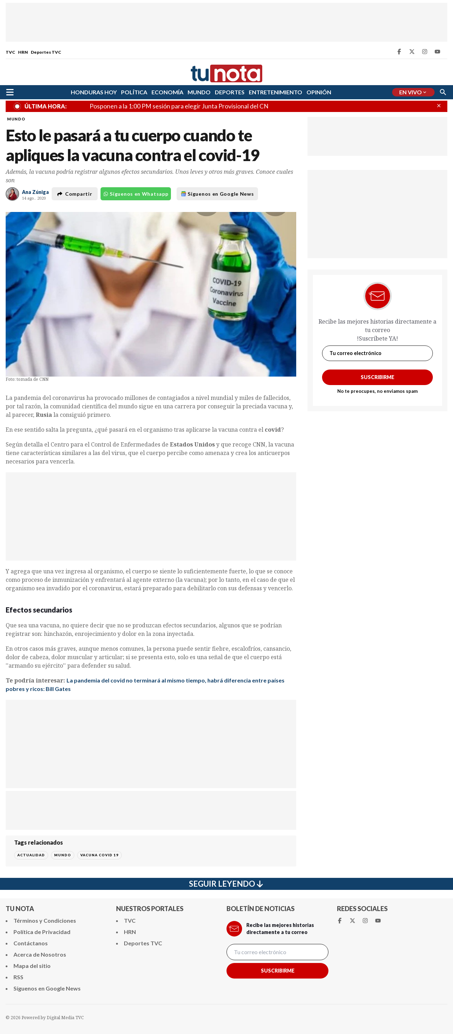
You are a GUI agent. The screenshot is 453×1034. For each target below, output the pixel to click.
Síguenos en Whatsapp (135, 194)
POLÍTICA (134, 92)
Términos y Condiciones (44, 920)
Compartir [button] (74, 194)
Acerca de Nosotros (39, 954)
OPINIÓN (318, 92)
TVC (10, 52)
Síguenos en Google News (217, 194)
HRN (23, 52)
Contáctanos (30, 943)
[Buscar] (443, 92)
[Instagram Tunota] (425, 51)
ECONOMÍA (167, 92)
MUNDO (199, 92)
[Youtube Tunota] (437, 51)
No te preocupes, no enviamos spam (377, 391)
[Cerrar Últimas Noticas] (439, 105)
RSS (18, 977)
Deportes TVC (46, 52)
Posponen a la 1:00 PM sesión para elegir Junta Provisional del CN (179, 106)
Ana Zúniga (35, 192)
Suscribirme (377, 377)
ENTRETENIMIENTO (275, 92)
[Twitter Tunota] (412, 51)
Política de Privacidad (41, 931)
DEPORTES (230, 92)
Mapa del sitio (32, 965)
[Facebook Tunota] (399, 51)
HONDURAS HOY (94, 92)
